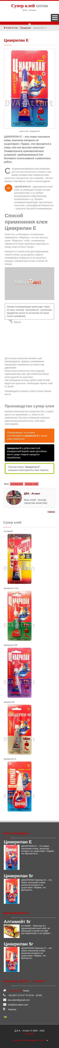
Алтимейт (8, 531)
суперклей (17, 484)
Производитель (31, 1040)
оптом (29, 5)
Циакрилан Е (18, 841)
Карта (41, 1040)
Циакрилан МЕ (10, 645)
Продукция (25, 28)
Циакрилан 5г (10, 759)
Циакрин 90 (9, 702)
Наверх (51, 511)
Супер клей (18, 1040)
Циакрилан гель (11, 588)
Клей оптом (12, 28)
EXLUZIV (29, 1034)
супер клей (32, 484)
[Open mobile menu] (55, 18)
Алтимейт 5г (17, 921)
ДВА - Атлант (32, 493)
